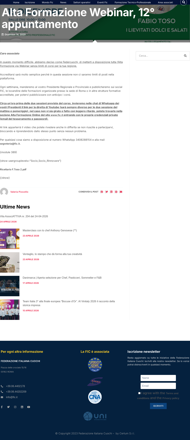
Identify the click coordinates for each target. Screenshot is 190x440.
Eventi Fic (103, 5)
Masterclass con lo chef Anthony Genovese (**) (50, 236)
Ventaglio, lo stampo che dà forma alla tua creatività (52, 259)
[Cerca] (185, 61)
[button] (183, 5)
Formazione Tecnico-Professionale (133, 5)
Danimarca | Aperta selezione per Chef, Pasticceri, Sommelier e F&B (62, 283)
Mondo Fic (48, 5)
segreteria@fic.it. (10, 149)
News (64, 5)
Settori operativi (82, 5)
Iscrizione (30, 5)
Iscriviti (158, 406)
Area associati (166, 5)
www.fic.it (57, 120)
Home (16, 5)
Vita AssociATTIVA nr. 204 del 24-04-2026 (24, 222)
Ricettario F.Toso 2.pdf (13, 174)
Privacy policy (170, 398)
